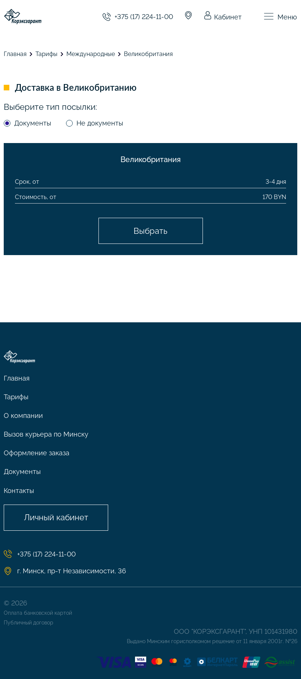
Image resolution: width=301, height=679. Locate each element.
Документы (32, 123)
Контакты (19, 490)
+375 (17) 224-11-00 (138, 17)
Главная (15, 54)
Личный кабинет (56, 517)
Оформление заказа (36, 453)
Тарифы (46, 54)
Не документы (99, 123)
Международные (90, 54)
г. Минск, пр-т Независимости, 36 (65, 571)
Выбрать (150, 231)
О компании (23, 415)
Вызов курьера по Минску (46, 434)
